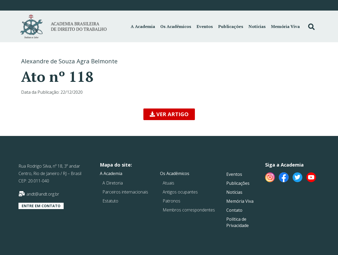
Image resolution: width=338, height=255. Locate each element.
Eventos (204, 26)
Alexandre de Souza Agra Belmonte (69, 61)
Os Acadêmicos (175, 26)
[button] (169, 114)
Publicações (230, 26)
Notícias (257, 26)
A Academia (143, 26)
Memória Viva (285, 26)
